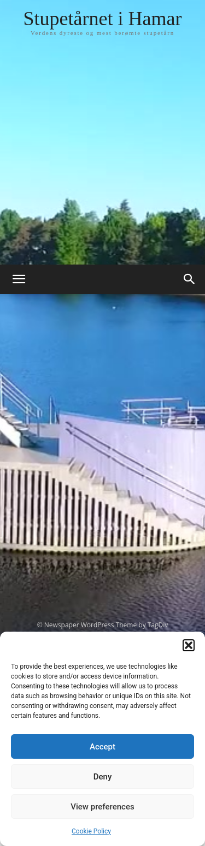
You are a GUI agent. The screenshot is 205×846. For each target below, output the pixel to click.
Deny (102, 777)
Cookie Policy (91, 831)
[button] (188, 645)
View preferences (102, 807)
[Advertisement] (102, 157)
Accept (102, 747)
